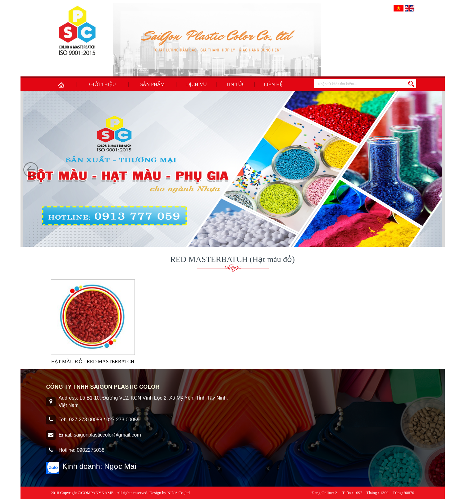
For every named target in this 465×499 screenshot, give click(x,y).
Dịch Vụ (196, 84)
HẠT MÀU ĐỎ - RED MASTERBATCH (92, 361)
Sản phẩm (152, 84)
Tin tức (235, 84)
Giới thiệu (102, 84)
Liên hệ (273, 84)
